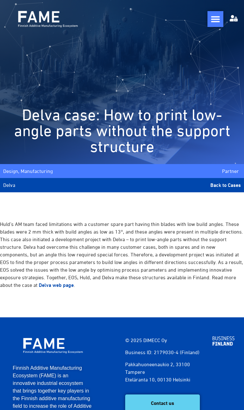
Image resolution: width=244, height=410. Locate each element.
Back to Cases (225, 185)
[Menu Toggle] (215, 19)
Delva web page (56, 285)
